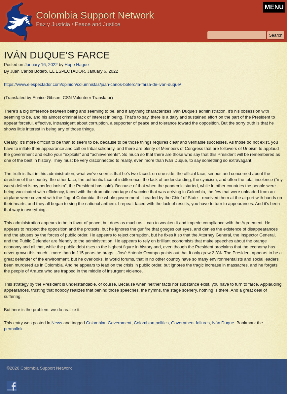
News (57, 322)
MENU (274, 7)
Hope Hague (77, 64)
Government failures (190, 322)
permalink (13, 328)
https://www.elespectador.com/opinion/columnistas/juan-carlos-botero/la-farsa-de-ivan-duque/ (92, 84)
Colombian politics (151, 322)
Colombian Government (108, 322)
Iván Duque (223, 322)
